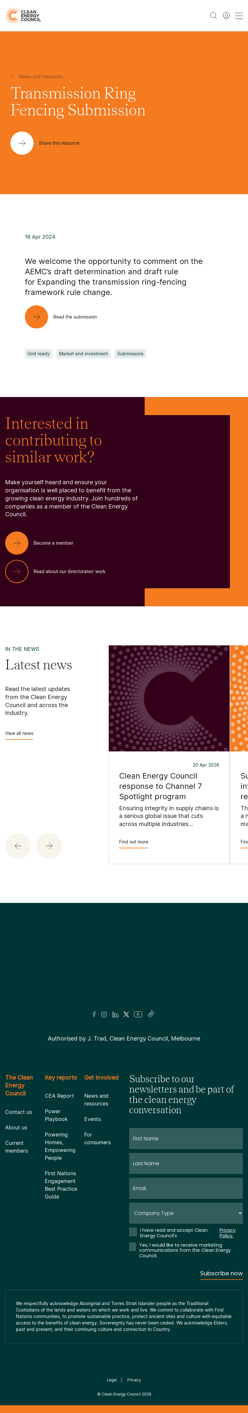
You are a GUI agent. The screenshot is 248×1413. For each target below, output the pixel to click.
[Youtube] (138, 1014)
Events (92, 1119)
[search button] (213, 15)
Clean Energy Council (121, 1394)
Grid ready (38, 353)
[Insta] (104, 1014)
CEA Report (59, 1096)
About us (16, 1127)
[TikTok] (151, 1014)
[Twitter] (126, 1014)
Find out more (133, 843)
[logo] (23, 16)
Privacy (134, 1379)
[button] (18, 846)
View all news (19, 735)
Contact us (18, 1112)
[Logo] (124, 965)
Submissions (130, 353)
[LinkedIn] (115, 1014)
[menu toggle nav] (239, 16)
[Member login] (226, 15)
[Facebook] (94, 1014)
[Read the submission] (66, 317)
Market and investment (83, 353)
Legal (112, 1379)
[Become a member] (44, 543)
